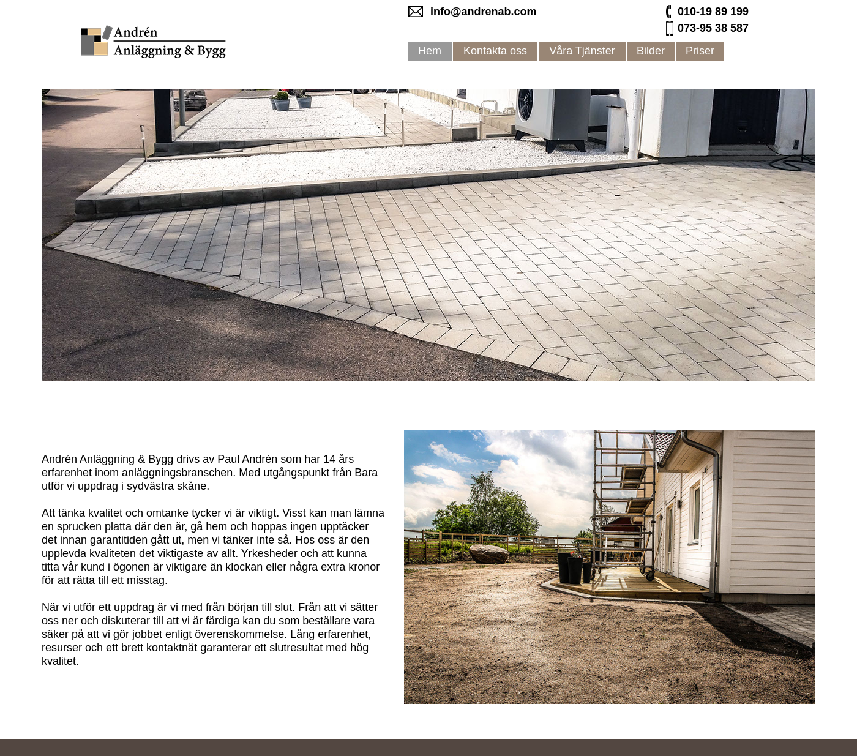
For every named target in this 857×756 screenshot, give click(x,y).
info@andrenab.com (483, 12)
